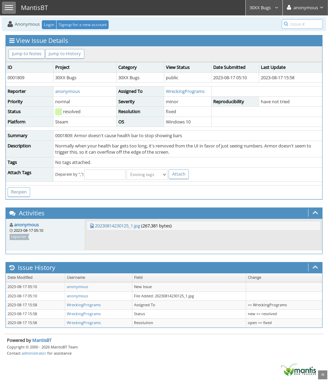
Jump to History (65, 53)
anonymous (67, 91)
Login (49, 24)
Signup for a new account (83, 24)
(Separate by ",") (69, 174)
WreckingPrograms (185, 91)
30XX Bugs (264, 7)
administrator (34, 353)
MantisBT (41, 340)
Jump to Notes (26, 53)
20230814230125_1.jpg (117, 226)
